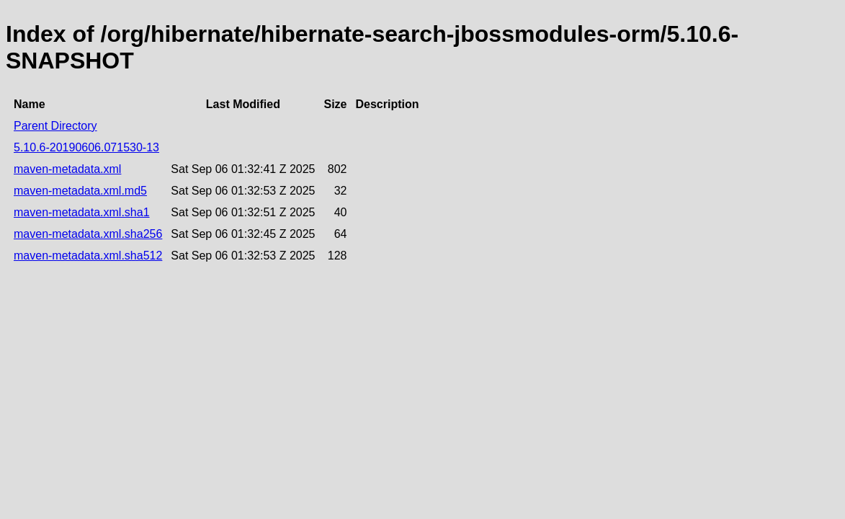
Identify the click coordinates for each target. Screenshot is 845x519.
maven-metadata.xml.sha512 (88, 255)
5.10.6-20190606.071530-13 (86, 147)
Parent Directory (55, 126)
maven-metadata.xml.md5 (80, 191)
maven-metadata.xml (67, 169)
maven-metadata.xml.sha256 (88, 234)
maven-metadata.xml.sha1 (82, 212)
